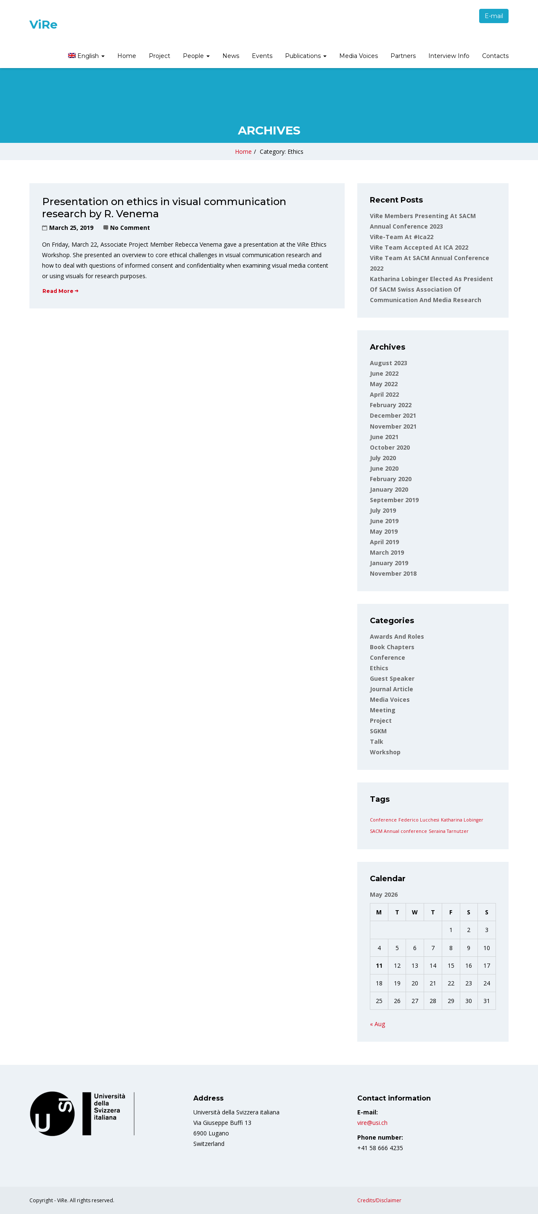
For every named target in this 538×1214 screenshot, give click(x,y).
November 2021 (393, 426)
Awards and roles (397, 636)
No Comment (130, 228)
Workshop (385, 752)
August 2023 (388, 363)
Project (159, 56)
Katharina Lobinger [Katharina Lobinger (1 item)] (462, 820)
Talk (376, 741)
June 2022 (384, 373)
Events (262, 56)
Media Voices (358, 56)
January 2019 (389, 563)
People (196, 56)
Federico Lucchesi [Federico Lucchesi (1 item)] (418, 820)
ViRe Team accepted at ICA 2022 (419, 247)
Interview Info (448, 56)
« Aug (377, 1024)
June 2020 (384, 468)
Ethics (379, 668)
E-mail (494, 16)
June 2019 (384, 521)
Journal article (391, 689)
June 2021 (384, 437)
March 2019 (387, 552)
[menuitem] (85, 56)
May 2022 (384, 384)
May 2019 (384, 531)
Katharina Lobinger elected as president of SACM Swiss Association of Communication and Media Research (431, 289)
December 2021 (393, 415)
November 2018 (393, 573)
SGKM (378, 731)
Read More (60, 291)
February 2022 (390, 405)
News (230, 56)
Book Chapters (392, 647)
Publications (306, 56)
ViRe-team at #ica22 (401, 237)
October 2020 (390, 447)
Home (126, 56)
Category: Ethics (281, 151)
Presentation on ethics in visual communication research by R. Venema (164, 207)
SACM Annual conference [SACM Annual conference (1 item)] (398, 831)
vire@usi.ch (372, 1123)
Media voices (390, 699)
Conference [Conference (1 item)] (383, 820)
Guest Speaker (392, 678)
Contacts (495, 56)
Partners (403, 56)
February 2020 (390, 479)
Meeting (383, 710)
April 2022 (384, 394)
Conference (387, 657)
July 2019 (383, 510)
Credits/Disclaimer (379, 1200)
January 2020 (389, 489)
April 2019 (384, 542)
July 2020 (383, 458)
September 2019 (394, 500)
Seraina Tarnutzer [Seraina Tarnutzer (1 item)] (449, 831)
